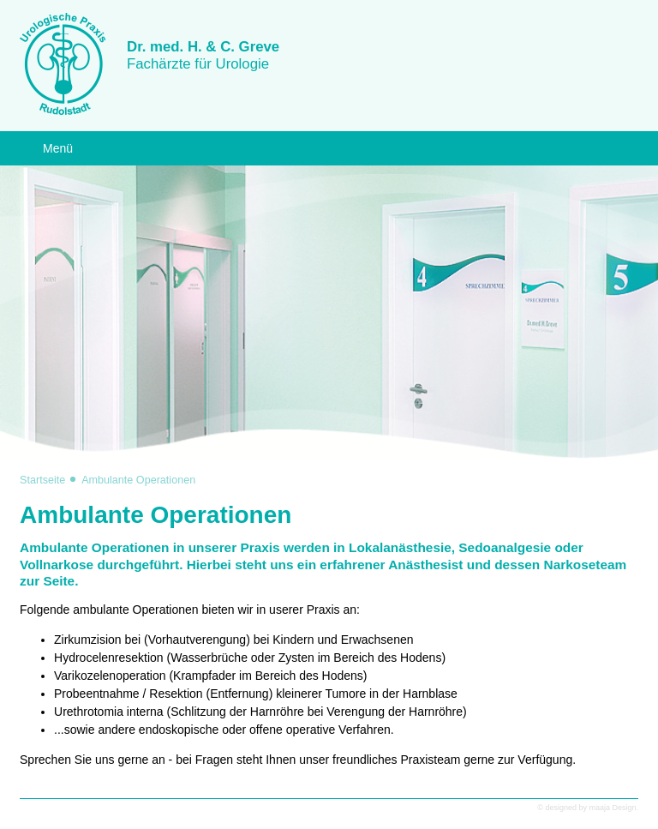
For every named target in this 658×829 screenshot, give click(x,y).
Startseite (42, 480)
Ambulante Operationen (138, 480)
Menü (58, 148)
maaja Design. (613, 807)
